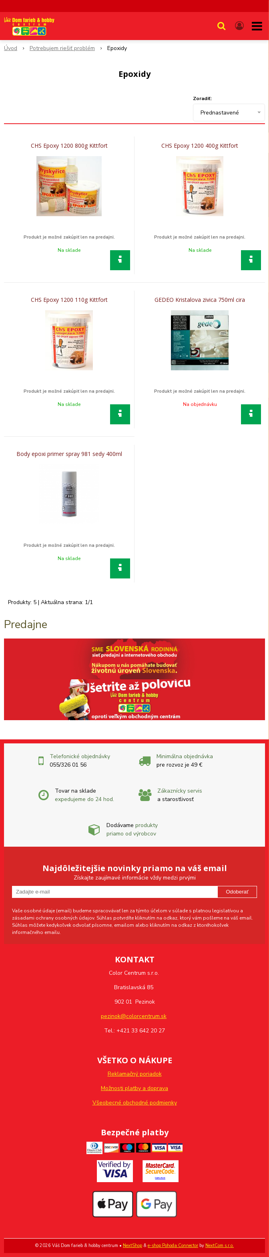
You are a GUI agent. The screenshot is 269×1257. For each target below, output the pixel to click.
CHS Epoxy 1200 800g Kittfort (69, 146)
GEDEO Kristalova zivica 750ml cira (200, 300)
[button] (221, 26)
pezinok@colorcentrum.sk (134, 1016)
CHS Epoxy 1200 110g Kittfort (69, 300)
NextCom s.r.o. (219, 1246)
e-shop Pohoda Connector (173, 1246)
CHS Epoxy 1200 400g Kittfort (199, 146)
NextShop (132, 1246)
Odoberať (237, 892)
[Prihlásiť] (239, 26)
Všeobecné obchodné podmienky (134, 1102)
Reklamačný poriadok (135, 1074)
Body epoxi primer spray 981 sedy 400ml (69, 454)
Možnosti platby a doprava (134, 1088)
